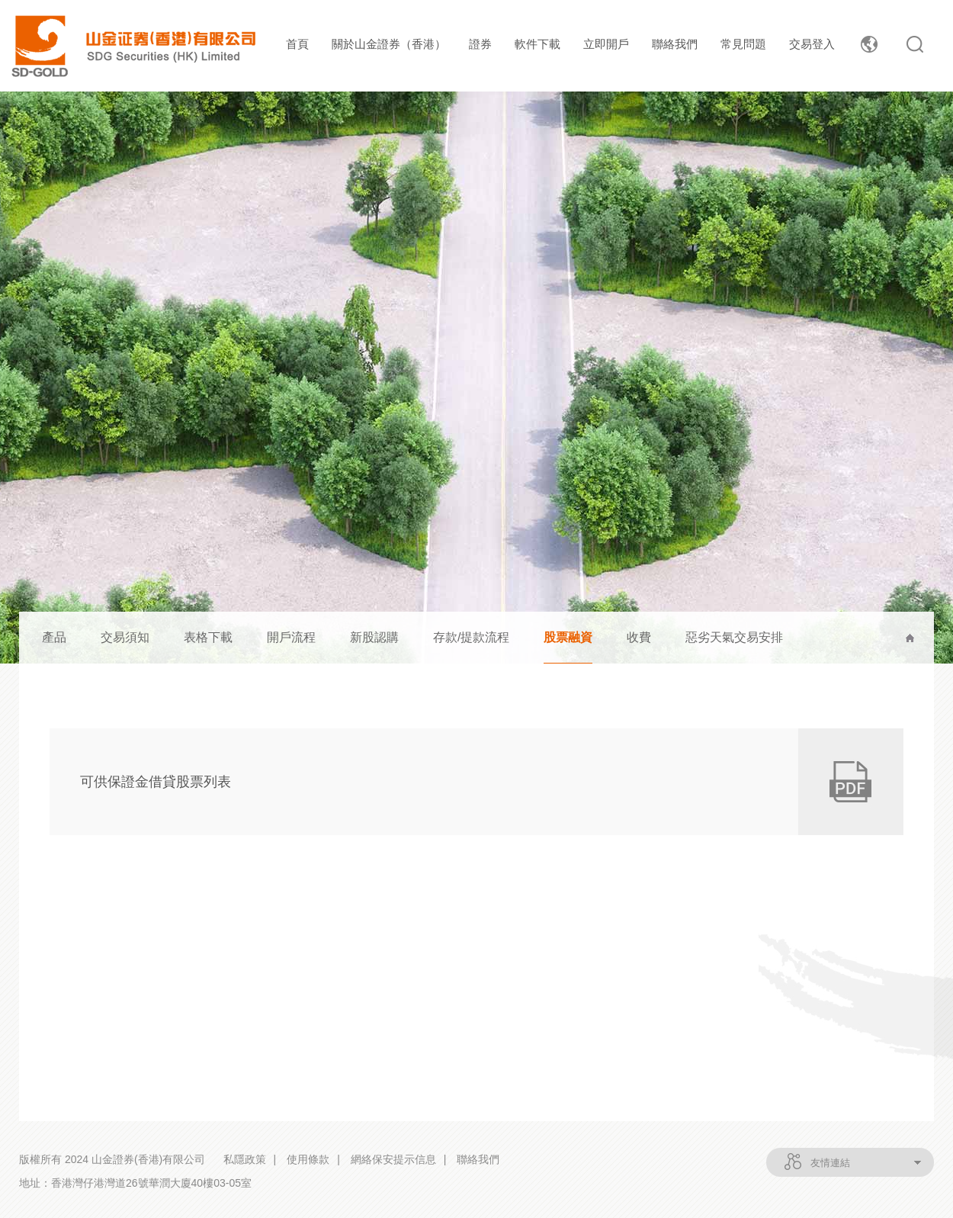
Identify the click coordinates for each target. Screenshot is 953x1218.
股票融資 (568, 637)
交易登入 (812, 43)
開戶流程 (291, 637)
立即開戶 (606, 43)
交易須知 (125, 637)
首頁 (297, 43)
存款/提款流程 (471, 637)
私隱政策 (244, 1159)
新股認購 (374, 637)
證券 (480, 43)
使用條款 (308, 1159)
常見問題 (743, 43)
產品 (54, 637)
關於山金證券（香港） (389, 43)
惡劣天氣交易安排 (734, 637)
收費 (639, 637)
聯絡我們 (675, 43)
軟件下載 (537, 43)
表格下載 (208, 637)
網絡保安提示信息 (393, 1159)
